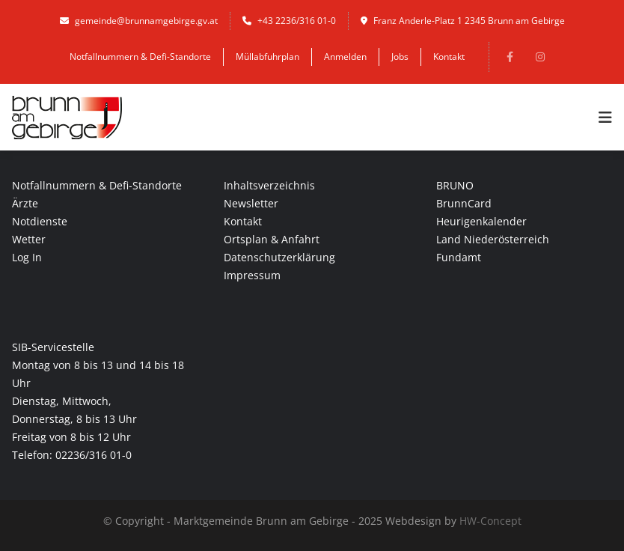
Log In (27, 257)
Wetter (29, 239)
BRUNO (455, 185)
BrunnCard (464, 203)
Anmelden (345, 56)
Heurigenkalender (481, 221)
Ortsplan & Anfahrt (271, 239)
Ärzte (25, 203)
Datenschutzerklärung (279, 257)
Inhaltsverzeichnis (269, 185)
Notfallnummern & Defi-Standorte (140, 56)
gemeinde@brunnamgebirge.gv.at (139, 20)
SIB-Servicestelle (53, 347)
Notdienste (39, 221)
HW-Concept (490, 521)
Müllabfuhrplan (267, 56)
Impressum (252, 275)
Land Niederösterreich (492, 239)
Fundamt (458, 257)
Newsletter (251, 203)
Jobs (400, 56)
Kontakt (449, 56)
